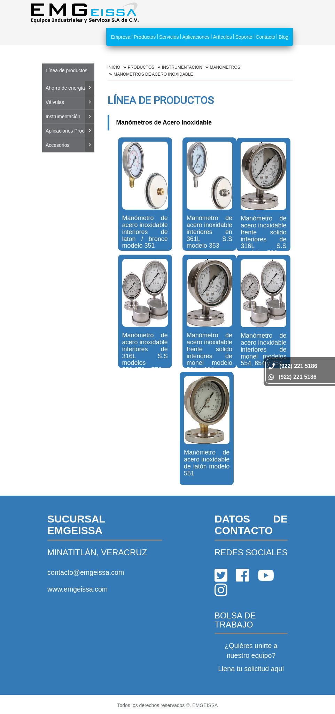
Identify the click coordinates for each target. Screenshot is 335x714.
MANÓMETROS (225, 67)
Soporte (243, 37)
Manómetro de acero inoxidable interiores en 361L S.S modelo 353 (209, 232)
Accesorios (57, 145)
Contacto (265, 37)
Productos (145, 37)
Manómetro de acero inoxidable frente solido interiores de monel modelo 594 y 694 (209, 352)
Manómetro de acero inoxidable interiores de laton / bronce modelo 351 (145, 232)
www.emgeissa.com (77, 589)
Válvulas (55, 102)
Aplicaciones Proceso (69, 131)
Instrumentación (63, 116)
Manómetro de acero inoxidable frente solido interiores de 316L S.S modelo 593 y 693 (263, 239)
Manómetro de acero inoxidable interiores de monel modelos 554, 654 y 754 (263, 349)
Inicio (114, 67)
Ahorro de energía (65, 88)
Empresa (120, 37)
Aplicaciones (196, 37)
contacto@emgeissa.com (85, 572)
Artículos (222, 37)
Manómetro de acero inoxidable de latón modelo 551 (206, 462)
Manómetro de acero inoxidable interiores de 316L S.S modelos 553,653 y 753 (145, 352)
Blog (283, 37)
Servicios (169, 37)
